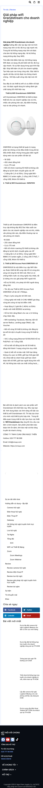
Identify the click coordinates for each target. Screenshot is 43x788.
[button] (5, 473)
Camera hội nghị (13, 508)
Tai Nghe (10, 535)
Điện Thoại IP (12, 516)
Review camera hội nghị (16, 568)
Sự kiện (8, 591)
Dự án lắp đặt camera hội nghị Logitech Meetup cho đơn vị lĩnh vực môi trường (29, 627)
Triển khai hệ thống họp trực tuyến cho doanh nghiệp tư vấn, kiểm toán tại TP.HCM (29, 677)
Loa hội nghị (12, 530)
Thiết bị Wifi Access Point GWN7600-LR (21, 263)
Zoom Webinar (15, 560)
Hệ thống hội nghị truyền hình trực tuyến (20, 525)
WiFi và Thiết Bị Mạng (15, 547)
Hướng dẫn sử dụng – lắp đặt (16, 503)
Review (13, 10)
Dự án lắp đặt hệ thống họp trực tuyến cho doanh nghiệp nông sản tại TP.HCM (30, 644)
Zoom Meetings (16, 555)
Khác (7, 599)
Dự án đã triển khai (12, 499)
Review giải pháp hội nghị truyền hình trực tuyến (21, 581)
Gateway (10, 520)
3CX (11, 543)
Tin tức (6, 10)
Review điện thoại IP (15, 572)
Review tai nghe (13, 587)
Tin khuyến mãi (11, 595)
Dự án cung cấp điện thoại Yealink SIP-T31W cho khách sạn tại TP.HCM (30, 710)
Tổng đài (10, 539)
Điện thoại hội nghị (14, 512)
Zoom (9, 551)
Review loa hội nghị (14, 576)
